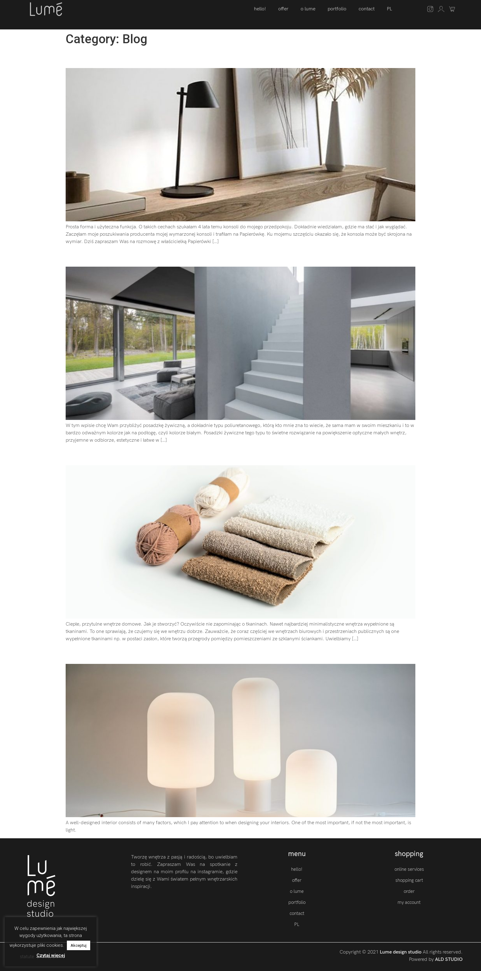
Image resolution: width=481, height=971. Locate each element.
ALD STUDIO (449, 959)
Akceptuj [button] (79, 945)
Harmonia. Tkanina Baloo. (122, 454)
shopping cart (409, 880)
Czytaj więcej (51, 955)
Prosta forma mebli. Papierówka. (137, 57)
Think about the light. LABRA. (130, 653)
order (409, 891)
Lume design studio (401, 952)
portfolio (297, 902)
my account (409, 902)
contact (297, 913)
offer (297, 880)
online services (409, 869)
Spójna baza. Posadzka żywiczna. (139, 256)
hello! (296, 869)
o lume (297, 891)
